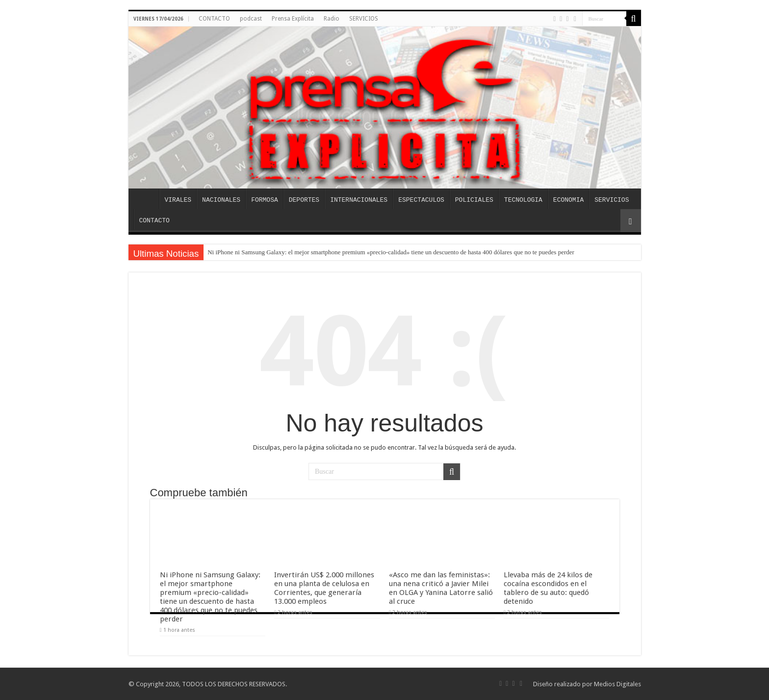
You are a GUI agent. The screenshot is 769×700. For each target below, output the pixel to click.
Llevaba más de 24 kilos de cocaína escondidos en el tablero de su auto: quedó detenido (548, 588)
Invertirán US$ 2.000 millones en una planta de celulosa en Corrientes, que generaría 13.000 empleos (324, 588)
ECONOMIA (568, 199)
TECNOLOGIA (523, 199)
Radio (331, 18)
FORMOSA (264, 199)
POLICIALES (474, 199)
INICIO (146, 198)
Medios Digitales (617, 684)
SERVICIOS (363, 18)
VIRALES (178, 199)
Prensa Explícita (293, 18)
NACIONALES (221, 199)
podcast (251, 18)
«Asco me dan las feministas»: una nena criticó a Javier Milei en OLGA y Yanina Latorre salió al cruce (441, 588)
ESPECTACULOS (421, 199)
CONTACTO (214, 18)
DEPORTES (304, 199)
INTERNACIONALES (358, 199)
